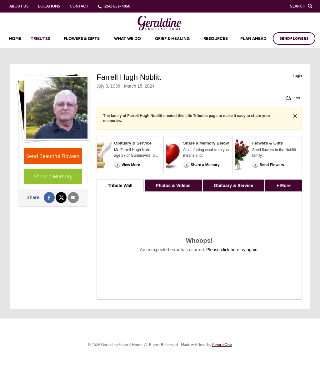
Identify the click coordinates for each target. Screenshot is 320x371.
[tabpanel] (199, 245)
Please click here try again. (232, 249)
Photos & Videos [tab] (173, 185)
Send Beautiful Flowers (53, 156)
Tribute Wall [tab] (120, 185)
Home (15, 38)
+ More (289, 184)
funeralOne (222, 344)
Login (297, 76)
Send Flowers (294, 38)
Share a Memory (53, 176)
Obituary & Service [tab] (233, 185)
